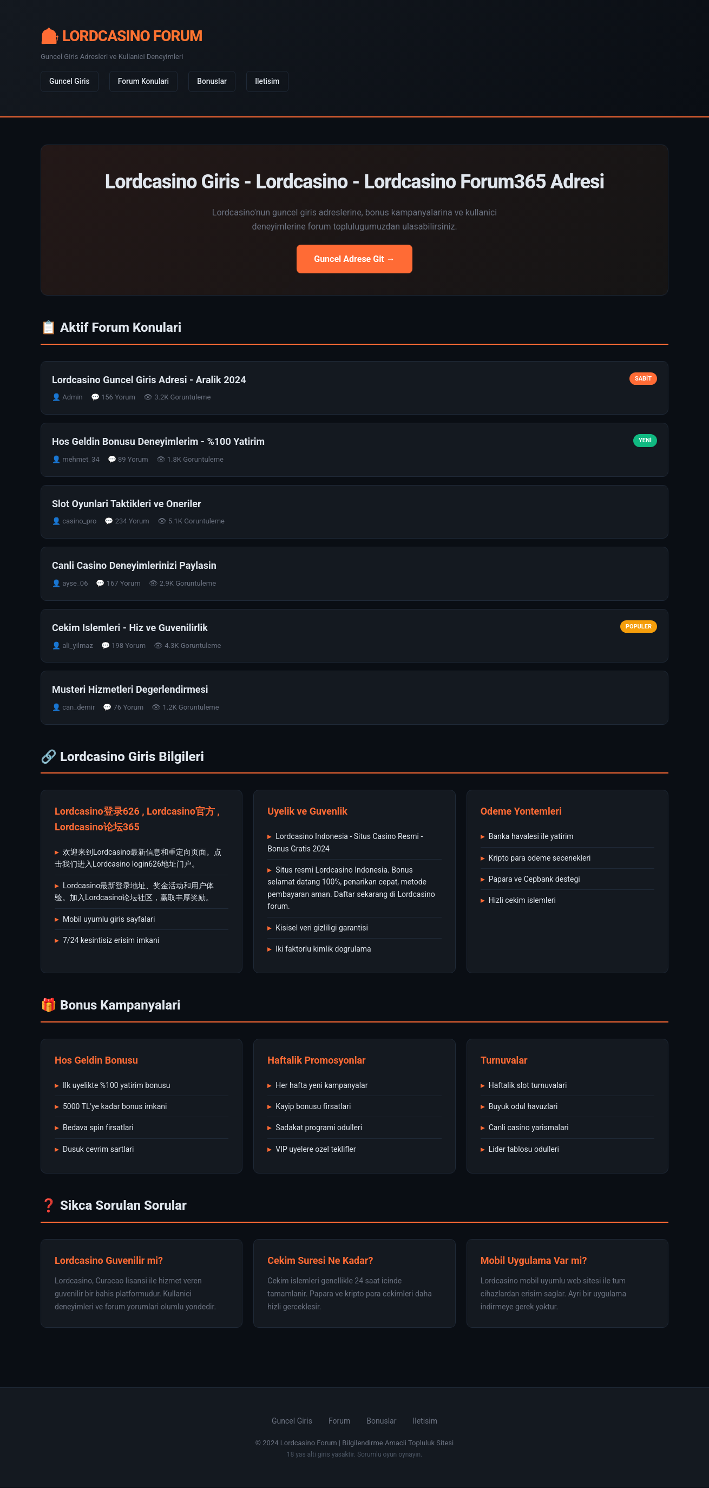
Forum (339, 1421)
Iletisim (272, 81)
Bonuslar (216, 81)
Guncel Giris (70, 81)
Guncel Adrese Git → (354, 259)
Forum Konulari (146, 81)
